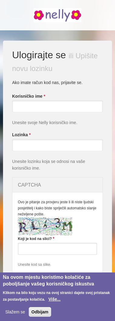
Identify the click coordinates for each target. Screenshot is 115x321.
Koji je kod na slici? (36, 238)
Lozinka (21, 134)
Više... (54, 299)
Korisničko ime (28, 96)
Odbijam (39, 311)
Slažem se (15, 311)
